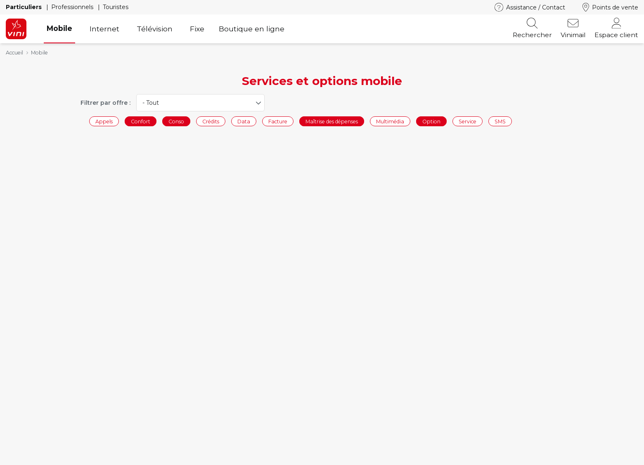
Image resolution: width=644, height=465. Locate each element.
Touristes (115, 7)
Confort (140, 121)
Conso (176, 121)
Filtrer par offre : (105, 102)
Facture (277, 121)
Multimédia (390, 121)
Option (431, 121)
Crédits (210, 121)
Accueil (14, 53)
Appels (104, 121)
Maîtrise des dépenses (331, 121)
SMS (500, 121)
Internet (104, 28)
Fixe (197, 28)
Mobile (59, 28)
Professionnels (73, 7)
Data (243, 121)
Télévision (155, 28)
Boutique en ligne (251, 28)
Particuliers (24, 7)
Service (467, 121)
